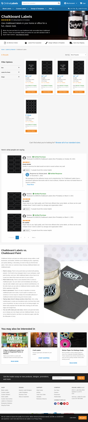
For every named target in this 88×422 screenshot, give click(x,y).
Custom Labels (5, 392)
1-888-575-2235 (81, 8)
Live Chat (71, 8)
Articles (38, 392)
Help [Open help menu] (51, 8)
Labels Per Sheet (5, 72)
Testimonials (57, 396)
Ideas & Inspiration (24, 396)
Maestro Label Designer (25, 390)
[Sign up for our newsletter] (63, 378)
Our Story (56, 390)
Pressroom (57, 394)
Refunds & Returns (42, 399)
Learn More (73, 417)
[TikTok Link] (61, 403)
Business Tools (23, 394)
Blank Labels (4, 390)
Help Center (40, 390)
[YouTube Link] (67, 403)
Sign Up (81, 378)
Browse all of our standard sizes (68, 142)
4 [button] (28, 237)
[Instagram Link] (58, 403)
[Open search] (58, 3)
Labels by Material (10, 49)
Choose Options (31, 91)
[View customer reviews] (15, 20)
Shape (3, 77)
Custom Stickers (5, 394)
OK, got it (82, 417)
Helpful (26, 170)
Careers (56, 392)
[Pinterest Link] (64, 403)
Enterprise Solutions (6, 403)
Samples (39, 396)
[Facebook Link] (55, 403)
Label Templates (23, 392)
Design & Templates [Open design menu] (38, 8)
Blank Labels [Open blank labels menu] (8, 8)
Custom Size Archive (6, 399)
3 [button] (24, 237)
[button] (11, 43)
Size (2, 67)
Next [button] (33, 237)
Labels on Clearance (6, 401)
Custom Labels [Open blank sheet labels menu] (22, 8)
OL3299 (85, 38)
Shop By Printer (5, 405)
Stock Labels (4, 396)
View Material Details (22, 34)
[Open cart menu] (83, 3)
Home (2, 49)
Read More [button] (30, 184)
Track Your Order (41, 394)
